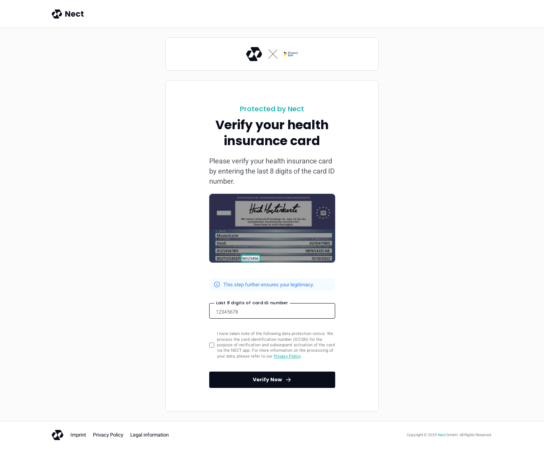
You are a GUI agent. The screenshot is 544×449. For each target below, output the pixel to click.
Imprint (78, 434)
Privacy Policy (287, 356)
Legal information (149, 434)
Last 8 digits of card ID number (252, 303)
